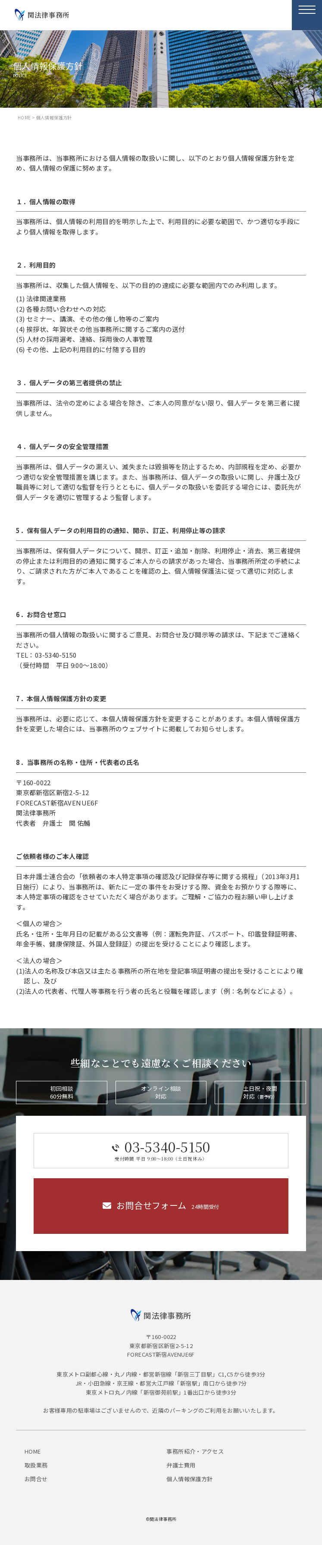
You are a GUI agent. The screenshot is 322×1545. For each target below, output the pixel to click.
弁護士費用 (180, 1465)
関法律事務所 (49, 15)
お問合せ (36, 1479)
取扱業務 (36, 1465)
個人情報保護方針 (189, 1479)
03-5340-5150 (161, 1149)
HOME (24, 117)
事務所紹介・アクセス (195, 1451)
